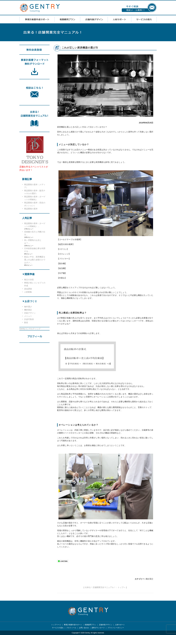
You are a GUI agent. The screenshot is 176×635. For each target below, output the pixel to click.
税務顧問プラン (67, 19)
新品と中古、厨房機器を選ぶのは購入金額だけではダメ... (34, 260)
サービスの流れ (144, 19)
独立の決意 (29, 279)
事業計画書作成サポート (36, 19)
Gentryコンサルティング (29, 329)
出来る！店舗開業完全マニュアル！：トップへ (105, 587)
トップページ (56, 625)
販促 (26, 322)
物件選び (28, 307)
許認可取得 (29, 319)
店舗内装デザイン (94, 19)
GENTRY (39, 8)
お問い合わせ (84, 628)
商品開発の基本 (31, 209)
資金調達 (28, 289)
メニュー (28, 316)
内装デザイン (30, 313)
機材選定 (149, 579)
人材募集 (28, 292)
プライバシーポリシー (115, 628)
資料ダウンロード (98, 628)
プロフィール (71, 628)
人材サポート (119, 19)
